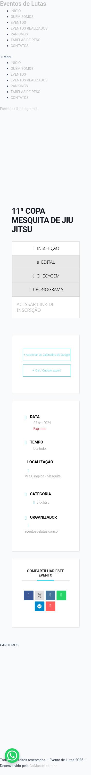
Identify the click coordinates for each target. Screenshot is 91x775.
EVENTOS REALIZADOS (29, 28)
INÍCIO (16, 11)
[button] (45, 57)
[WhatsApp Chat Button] (12, 755)
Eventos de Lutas (23, 3)
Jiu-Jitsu (41, 502)
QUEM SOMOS (22, 17)
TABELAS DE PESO (25, 40)
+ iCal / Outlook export (47, 370)
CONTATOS (20, 46)
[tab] (46, 248)
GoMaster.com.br (43, 766)
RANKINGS (19, 34)
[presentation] (46, 248)
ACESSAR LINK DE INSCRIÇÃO (36, 307)
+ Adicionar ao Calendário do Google (47, 354)
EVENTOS (18, 22)
